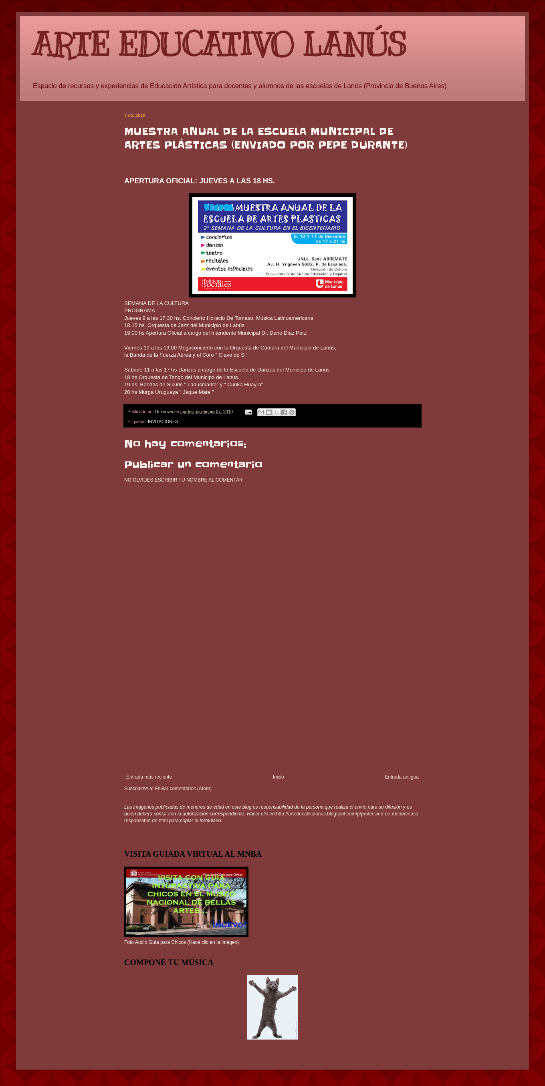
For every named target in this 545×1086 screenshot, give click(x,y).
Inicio (278, 777)
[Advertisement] (272, 714)
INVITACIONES (163, 421)
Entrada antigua (402, 777)
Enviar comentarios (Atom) (183, 788)
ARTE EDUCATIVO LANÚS (219, 45)
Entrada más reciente (149, 777)
